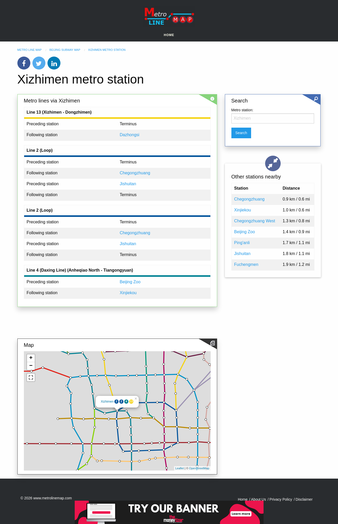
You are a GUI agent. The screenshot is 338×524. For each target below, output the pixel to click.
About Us (258, 499)
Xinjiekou (128, 293)
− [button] (30, 366)
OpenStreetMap (199, 468)
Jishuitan (128, 184)
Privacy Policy (281, 499)
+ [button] (30, 358)
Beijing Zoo (130, 282)
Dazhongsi (130, 135)
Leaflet (179, 468)
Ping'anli (242, 242)
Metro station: (242, 110)
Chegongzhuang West (254, 221)
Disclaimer (303, 499)
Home (169, 35)
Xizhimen (107, 401)
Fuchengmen (246, 264)
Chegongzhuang (135, 173)
